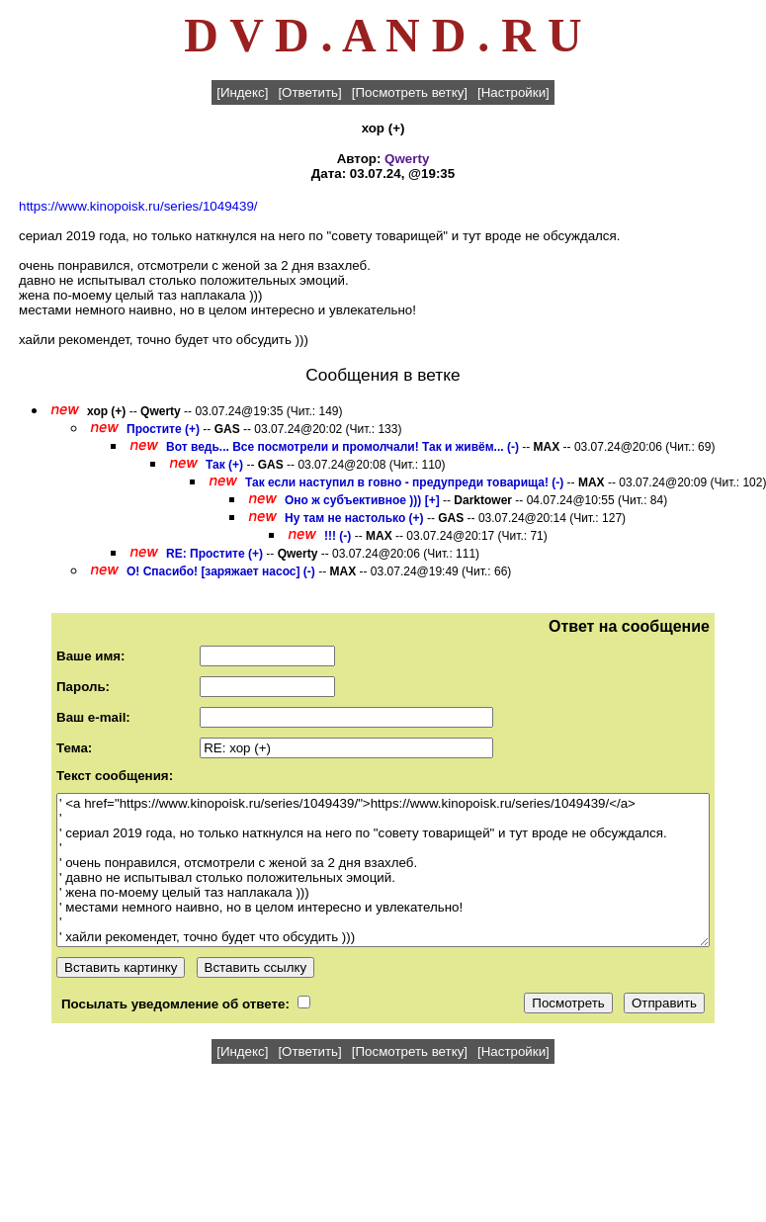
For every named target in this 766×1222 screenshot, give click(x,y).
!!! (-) (337, 536)
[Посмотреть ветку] (410, 92)
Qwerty (406, 158)
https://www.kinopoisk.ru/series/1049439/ (138, 206)
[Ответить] (309, 92)
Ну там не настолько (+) (354, 518)
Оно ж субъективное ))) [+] (362, 500)
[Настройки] (513, 92)
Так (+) (224, 465)
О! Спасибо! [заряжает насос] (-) (221, 571)
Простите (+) (163, 429)
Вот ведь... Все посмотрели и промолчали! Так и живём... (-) (342, 447)
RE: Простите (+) (214, 554)
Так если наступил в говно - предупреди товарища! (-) (404, 482)
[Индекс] (242, 92)
